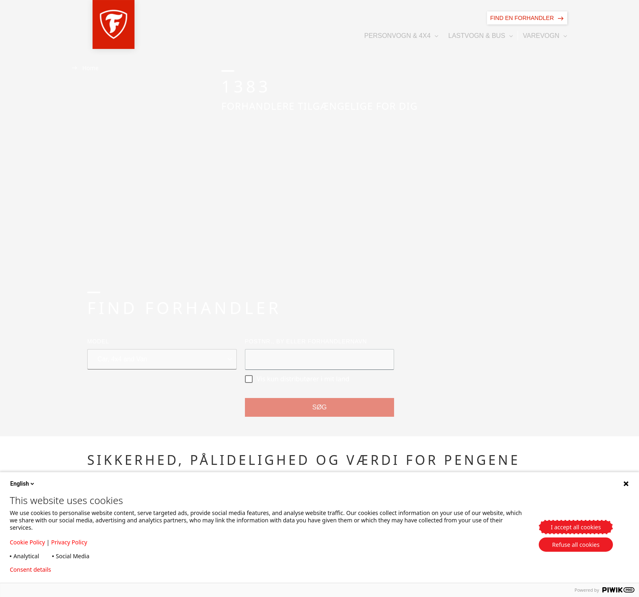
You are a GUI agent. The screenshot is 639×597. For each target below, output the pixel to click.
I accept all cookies (576, 527)
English (22, 483)
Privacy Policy (69, 542)
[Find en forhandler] (527, 17)
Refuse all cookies (575, 544)
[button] (93, 24)
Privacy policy (82, 569)
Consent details (30, 569)
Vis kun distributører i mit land (297, 378)
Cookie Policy (27, 542)
